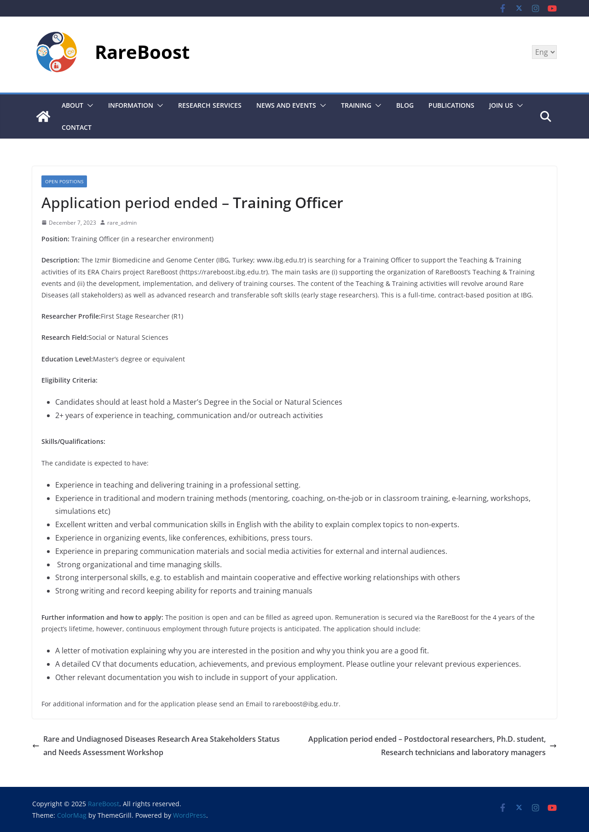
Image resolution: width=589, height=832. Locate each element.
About (72, 105)
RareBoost (142, 51)
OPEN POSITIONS (64, 181)
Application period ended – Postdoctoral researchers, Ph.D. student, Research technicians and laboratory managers (432, 745)
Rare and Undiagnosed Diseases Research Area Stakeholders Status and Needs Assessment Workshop (156, 745)
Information (130, 105)
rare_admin (122, 223)
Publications (451, 105)
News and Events (286, 105)
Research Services (210, 105)
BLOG (405, 105)
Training (356, 105)
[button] (88, 105)
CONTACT (77, 127)
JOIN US (501, 105)
